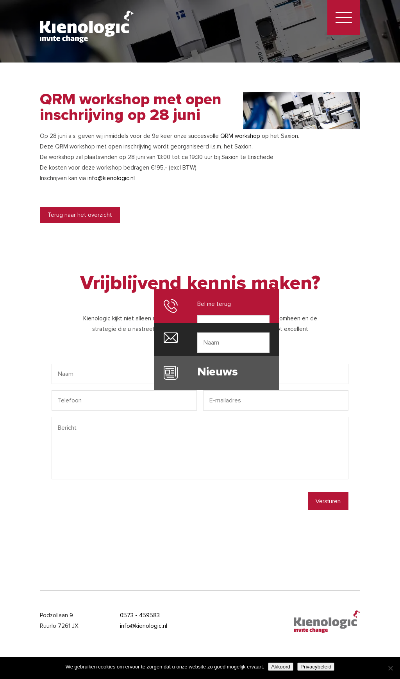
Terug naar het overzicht (80, 214)
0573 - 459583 (140, 615)
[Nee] (390, 668)
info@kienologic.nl (111, 178)
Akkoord (280, 667)
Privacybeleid (315, 667)
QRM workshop (240, 135)
